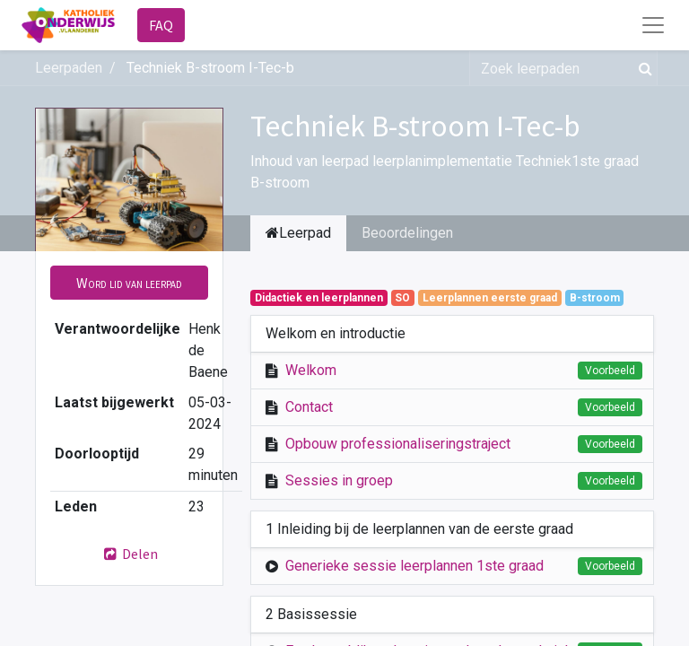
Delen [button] (129, 554)
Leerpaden (68, 67)
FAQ (161, 25)
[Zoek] (642, 68)
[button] (129, 283)
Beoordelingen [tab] (407, 232)
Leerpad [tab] (298, 232)
